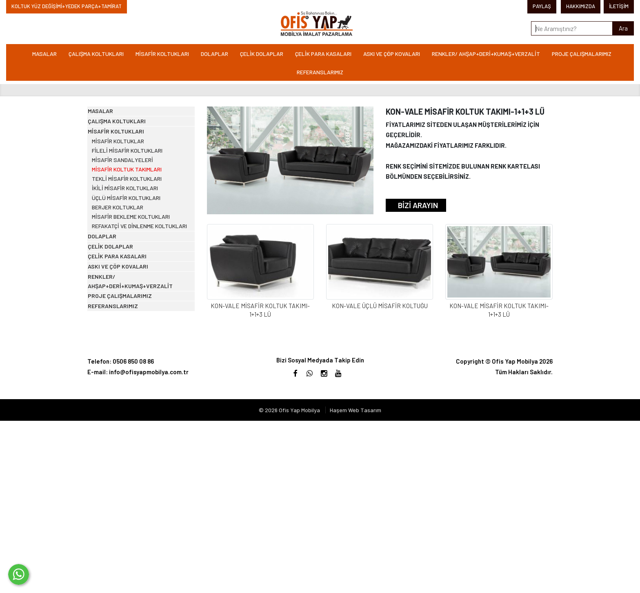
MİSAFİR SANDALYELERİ (131, 210)
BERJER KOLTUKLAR (127, 288)
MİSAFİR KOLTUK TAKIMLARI (136, 225)
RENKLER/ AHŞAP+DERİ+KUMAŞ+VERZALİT (486, 53)
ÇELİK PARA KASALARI (323, 53)
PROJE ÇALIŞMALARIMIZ (581, 53)
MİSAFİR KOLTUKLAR (127, 178)
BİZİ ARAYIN (418, 205)
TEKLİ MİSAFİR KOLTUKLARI (136, 241)
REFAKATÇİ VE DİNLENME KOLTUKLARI (132, 324)
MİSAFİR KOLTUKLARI (162, 53)
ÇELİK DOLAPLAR (261, 53)
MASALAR (44, 53)
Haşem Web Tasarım (355, 582)
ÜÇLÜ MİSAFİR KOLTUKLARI (136, 272)
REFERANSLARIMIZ (320, 72)
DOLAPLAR (214, 53)
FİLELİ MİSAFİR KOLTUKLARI (137, 194)
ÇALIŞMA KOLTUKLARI (96, 53)
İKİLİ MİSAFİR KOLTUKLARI (134, 257)
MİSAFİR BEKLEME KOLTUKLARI (140, 304)
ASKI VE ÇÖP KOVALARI (391, 53)
